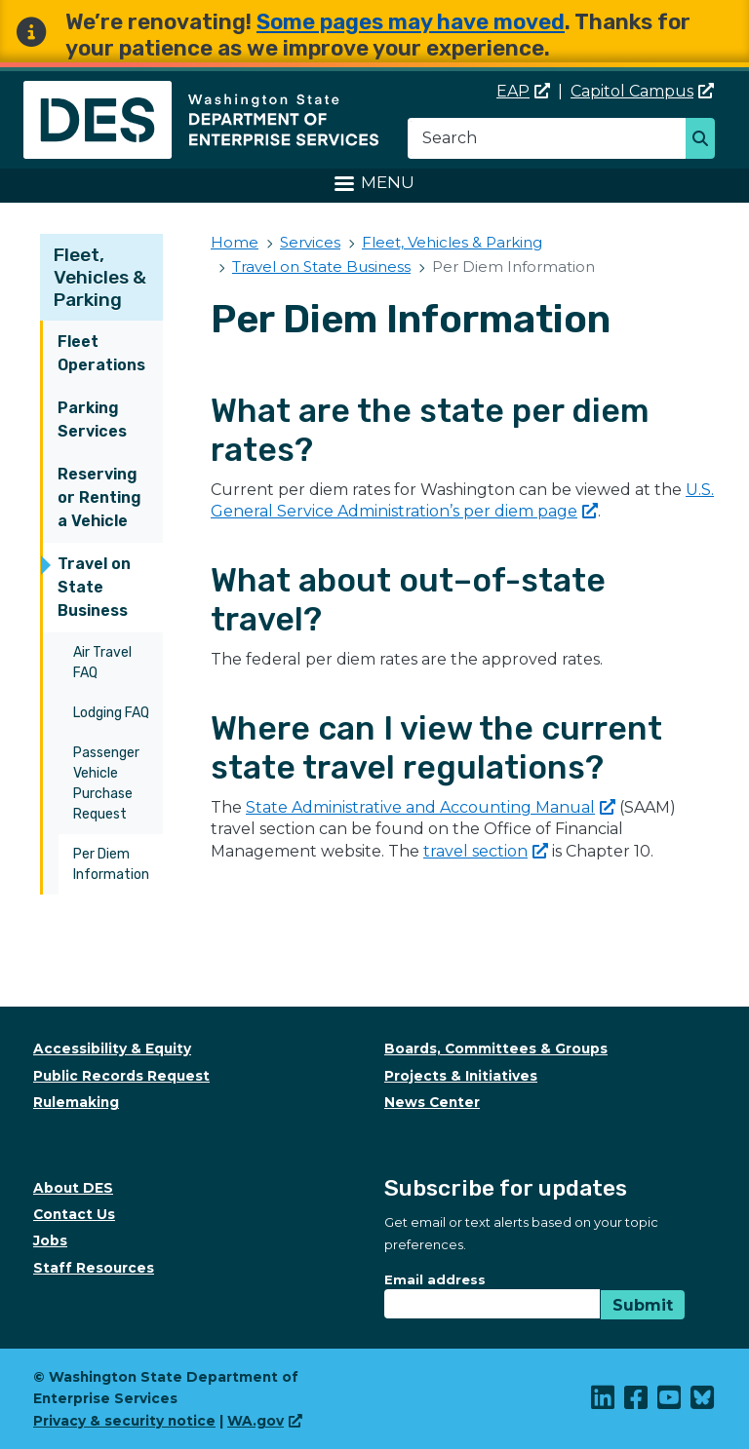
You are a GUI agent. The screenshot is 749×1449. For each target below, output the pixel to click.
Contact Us (74, 1214)
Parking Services (92, 419)
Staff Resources (93, 1268)
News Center (432, 1102)
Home (234, 242)
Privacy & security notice (124, 1421)
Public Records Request (121, 1076)
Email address (435, 1279)
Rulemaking (76, 1102)
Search (705, 140)
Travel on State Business (94, 587)
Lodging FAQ (111, 713)
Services (310, 242)
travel (485, 851)
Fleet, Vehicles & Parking (100, 277)
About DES (73, 1188)
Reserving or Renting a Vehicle (99, 497)
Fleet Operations (101, 353)
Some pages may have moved (410, 22)
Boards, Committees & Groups (496, 1048)
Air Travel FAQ (102, 662)
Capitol (642, 91)
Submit (642, 1305)
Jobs (50, 1240)
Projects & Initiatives (460, 1076)
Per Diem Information (111, 864)
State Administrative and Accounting (430, 807)
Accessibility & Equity (112, 1048)
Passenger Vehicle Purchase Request (106, 783)
